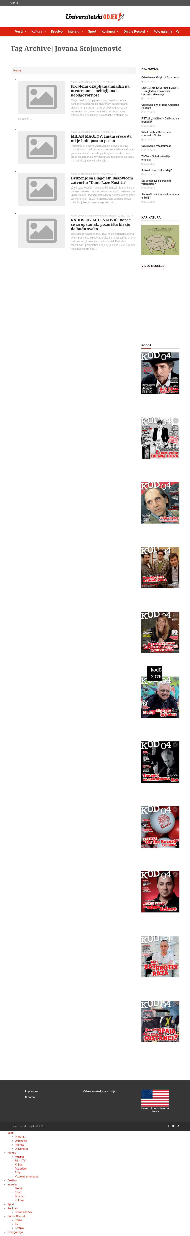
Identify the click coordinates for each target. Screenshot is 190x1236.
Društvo (57, 31)
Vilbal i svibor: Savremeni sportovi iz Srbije (156, 134)
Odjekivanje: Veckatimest (156, 145)
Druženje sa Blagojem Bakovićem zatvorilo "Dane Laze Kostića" (102, 180)
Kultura (11, 1152)
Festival (19, 1228)
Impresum (31, 1091)
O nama (30, 1097)
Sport (92, 31)
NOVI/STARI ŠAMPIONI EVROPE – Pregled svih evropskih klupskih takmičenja (160, 91)
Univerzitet (21, 1148)
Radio (18, 1220)
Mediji (18, 1188)
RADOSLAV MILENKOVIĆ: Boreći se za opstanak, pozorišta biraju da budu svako (101, 224)
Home (17, 70)
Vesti (10, 1133)
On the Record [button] (135, 31)
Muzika (19, 1156)
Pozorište (21, 1168)
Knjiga (18, 1164)
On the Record (16, 1216)
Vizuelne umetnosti (27, 1176)
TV (16, 1224)
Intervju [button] (74, 31)
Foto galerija (163, 31)
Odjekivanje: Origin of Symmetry (160, 77)
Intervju (12, 1184)
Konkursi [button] (108, 31)
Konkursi (12, 1208)
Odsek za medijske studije (99, 1091)
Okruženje (21, 1140)
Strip (18, 1172)
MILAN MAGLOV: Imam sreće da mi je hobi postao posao (101, 138)
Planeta (19, 1144)
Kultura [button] (37, 31)
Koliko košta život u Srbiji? (156, 170)
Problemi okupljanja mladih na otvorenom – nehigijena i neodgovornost (100, 91)
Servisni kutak (23, 1212)
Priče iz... (20, 1136)
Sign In (14, 2)
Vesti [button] (19, 31)
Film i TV (20, 1160)
